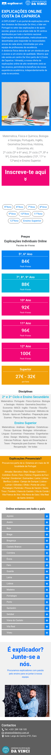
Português (19, 401)
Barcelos (18, 471)
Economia (8, 407)
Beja (26, 471)
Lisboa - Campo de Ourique (25, 481)
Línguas (5, 433)
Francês (33, 407)
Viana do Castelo (25, 491)
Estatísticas (42, 427)
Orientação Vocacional (24, 411)
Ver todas (42, 417)
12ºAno (14, 220)
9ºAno (12, 213)
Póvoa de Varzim (33, 488)
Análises (20, 427)
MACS (17, 407)
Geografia (7, 411)
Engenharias (42, 433)
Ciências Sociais (38, 437)
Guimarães (28, 478)
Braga (32, 471)
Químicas (16, 430)
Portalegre (8, 488)
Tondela (12, 491)
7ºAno (31, 206)
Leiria (37, 478)
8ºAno (43, 206)
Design (14, 437)
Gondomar (16, 478)
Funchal (5, 478)
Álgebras (30, 427)
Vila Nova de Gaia (30, 494)
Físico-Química (33, 401)
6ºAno (19, 206)
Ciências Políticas (12, 440)
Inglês (25, 407)
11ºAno (38, 213)
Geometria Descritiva (35, 404)
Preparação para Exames (24, 443)
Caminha (41, 471)
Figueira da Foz (40, 475)
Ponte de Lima (38, 485)
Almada (8, 471)
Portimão (18, 488)
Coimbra (6, 475)
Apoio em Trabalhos (21, 414)
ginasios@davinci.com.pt (17, 732)
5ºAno (7, 206)
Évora (14, 475)
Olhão (26, 485)
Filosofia (43, 407)
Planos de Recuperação (24, 417)
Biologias (27, 430)
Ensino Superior (32, 220)
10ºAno (24, 213)
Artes (6, 437)
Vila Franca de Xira (11, 494)
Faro (21, 475)
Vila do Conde (42, 491)
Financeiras (29, 433)
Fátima (28, 475)
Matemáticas (8, 427)
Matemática (7, 401)
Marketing (24, 437)
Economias (16, 433)
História (20, 404)
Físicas (7, 430)
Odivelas (18, 485)
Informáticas (40, 430)
